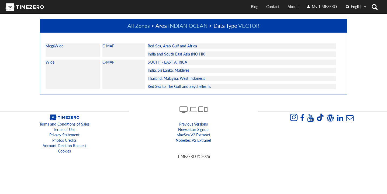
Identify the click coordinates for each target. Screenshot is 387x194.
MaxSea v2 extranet (193, 135)
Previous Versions (193, 124)
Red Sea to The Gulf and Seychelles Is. (179, 86)
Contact (272, 6)
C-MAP (108, 46)
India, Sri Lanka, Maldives (168, 70)
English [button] (355, 6)
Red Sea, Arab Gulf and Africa (172, 46)
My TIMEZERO (321, 6)
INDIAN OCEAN (188, 25)
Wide (50, 62)
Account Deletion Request (65, 145)
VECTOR (249, 25)
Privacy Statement (64, 135)
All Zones (138, 25)
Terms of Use (64, 129)
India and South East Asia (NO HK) (177, 54)
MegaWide (54, 46)
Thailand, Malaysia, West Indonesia (176, 78)
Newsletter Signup (193, 129)
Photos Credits (64, 140)
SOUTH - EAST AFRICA (167, 62)
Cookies (64, 151)
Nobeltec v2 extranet (193, 140)
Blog (254, 6)
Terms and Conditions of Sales (64, 124)
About (293, 6)
